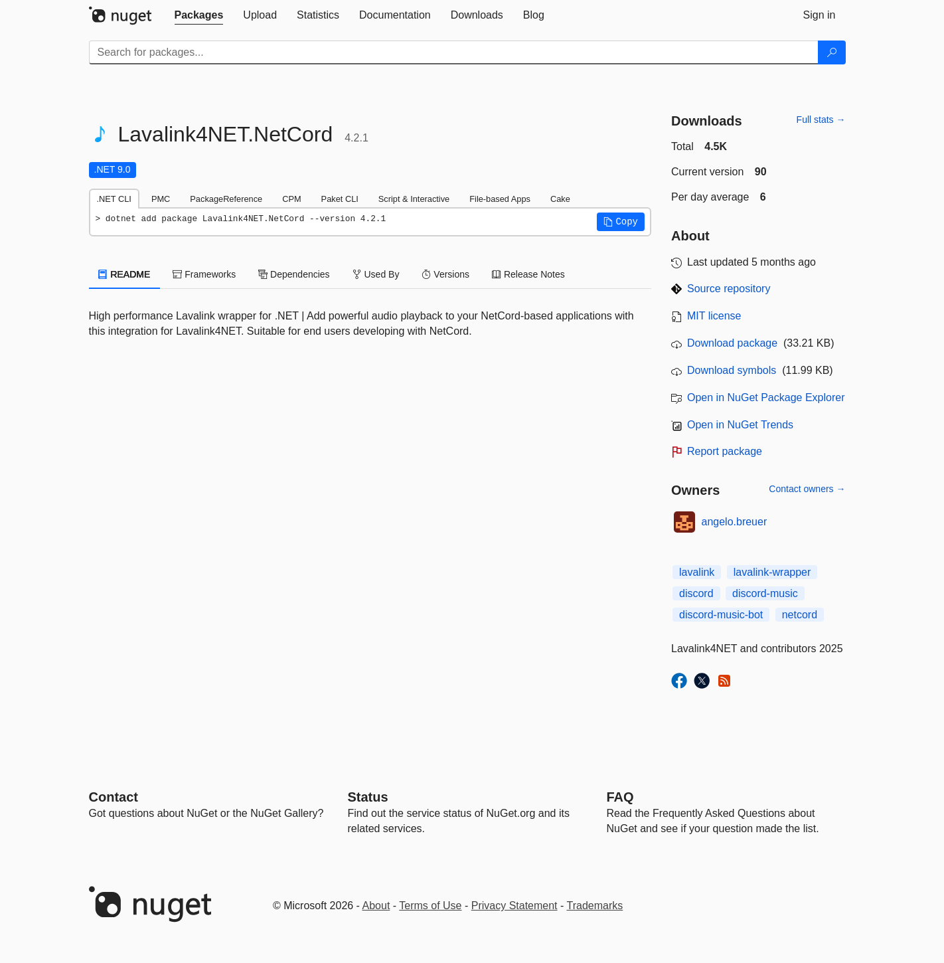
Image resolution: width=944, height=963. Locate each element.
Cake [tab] (560, 199)
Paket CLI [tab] (339, 199)
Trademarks (595, 905)
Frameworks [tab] (204, 274)
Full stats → (821, 119)
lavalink (696, 572)
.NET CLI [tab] (114, 199)
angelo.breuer (734, 521)
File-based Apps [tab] (499, 199)
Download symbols (731, 370)
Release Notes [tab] (528, 274)
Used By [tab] (376, 274)
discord (696, 593)
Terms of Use (430, 905)
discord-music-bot (721, 614)
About (376, 905)
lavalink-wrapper (772, 572)
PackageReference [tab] (226, 199)
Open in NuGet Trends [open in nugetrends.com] (740, 424)
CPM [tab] (291, 199)
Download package (732, 343)
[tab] (199, 15)
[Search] (832, 52)
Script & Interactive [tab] (413, 199)
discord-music (765, 593)
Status (368, 797)
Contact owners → (807, 488)
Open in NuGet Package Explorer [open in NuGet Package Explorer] (765, 397)
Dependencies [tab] (293, 274)
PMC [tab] (160, 199)
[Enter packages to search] (454, 52)
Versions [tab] (445, 274)
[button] (621, 222)
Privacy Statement (514, 905)
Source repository (728, 288)
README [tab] (125, 274)
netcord (799, 614)
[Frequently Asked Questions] (620, 797)
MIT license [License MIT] (714, 315)
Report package (724, 451)
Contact (113, 797)
